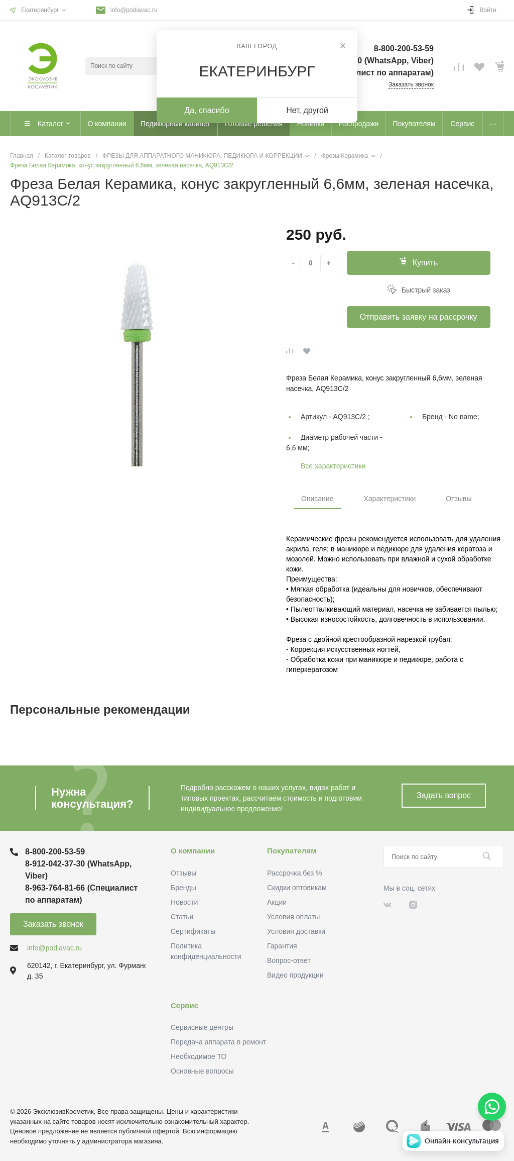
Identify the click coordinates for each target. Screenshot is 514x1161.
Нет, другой (307, 110)
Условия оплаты (293, 917)
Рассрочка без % (294, 873)
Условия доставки (296, 931)
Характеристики (389, 499)
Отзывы (458, 499)
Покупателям (291, 850)
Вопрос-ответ (289, 960)
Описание (317, 499)
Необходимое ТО (198, 1056)
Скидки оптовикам (297, 888)
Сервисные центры (202, 1027)
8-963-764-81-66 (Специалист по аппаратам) (81, 894)
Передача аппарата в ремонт (218, 1042)
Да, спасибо (206, 110)
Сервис (184, 1005)
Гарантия (282, 946)
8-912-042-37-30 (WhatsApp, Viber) (78, 869)
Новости (184, 902)
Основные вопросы (202, 1071)
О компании (193, 850)
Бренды (183, 888)
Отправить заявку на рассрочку (418, 317)
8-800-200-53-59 (55, 851)
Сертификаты (193, 931)
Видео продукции (295, 975)
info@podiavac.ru (134, 10)
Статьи (182, 917)
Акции (277, 902)
